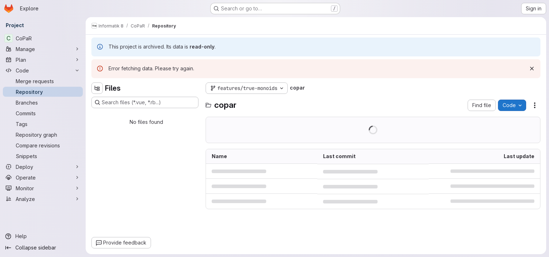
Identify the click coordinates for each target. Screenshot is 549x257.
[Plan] (43, 60)
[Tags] (43, 124)
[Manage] (43, 49)
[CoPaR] (43, 38)
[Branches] (43, 102)
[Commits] (43, 113)
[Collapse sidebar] (43, 248)
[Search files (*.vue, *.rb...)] (144, 102)
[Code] (43, 70)
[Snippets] (43, 156)
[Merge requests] (43, 81)
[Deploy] (43, 167)
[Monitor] (43, 188)
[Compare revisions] (43, 145)
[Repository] (43, 92)
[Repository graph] (43, 135)
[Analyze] (43, 199)
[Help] (43, 236)
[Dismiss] (532, 68)
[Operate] (43, 177)
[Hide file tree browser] (97, 88)
